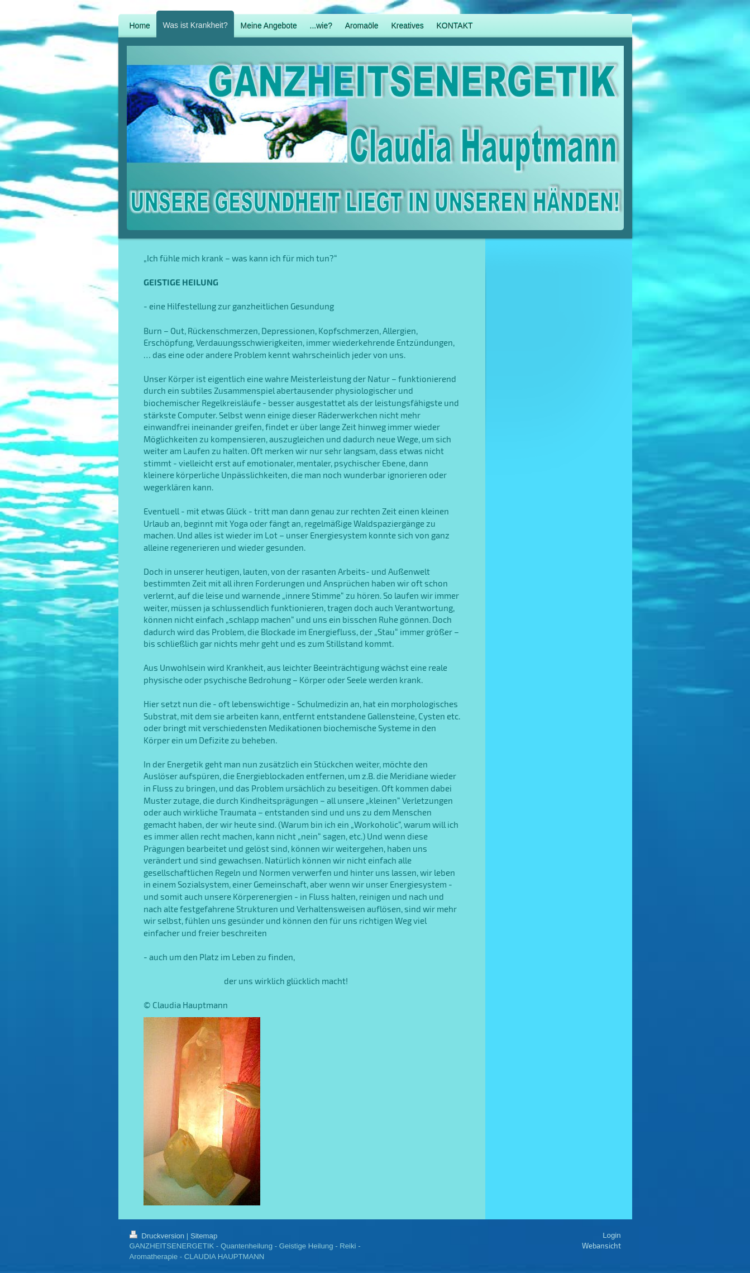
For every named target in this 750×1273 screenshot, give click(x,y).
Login (611, 1235)
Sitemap (203, 1236)
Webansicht (601, 1245)
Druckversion (158, 1236)
